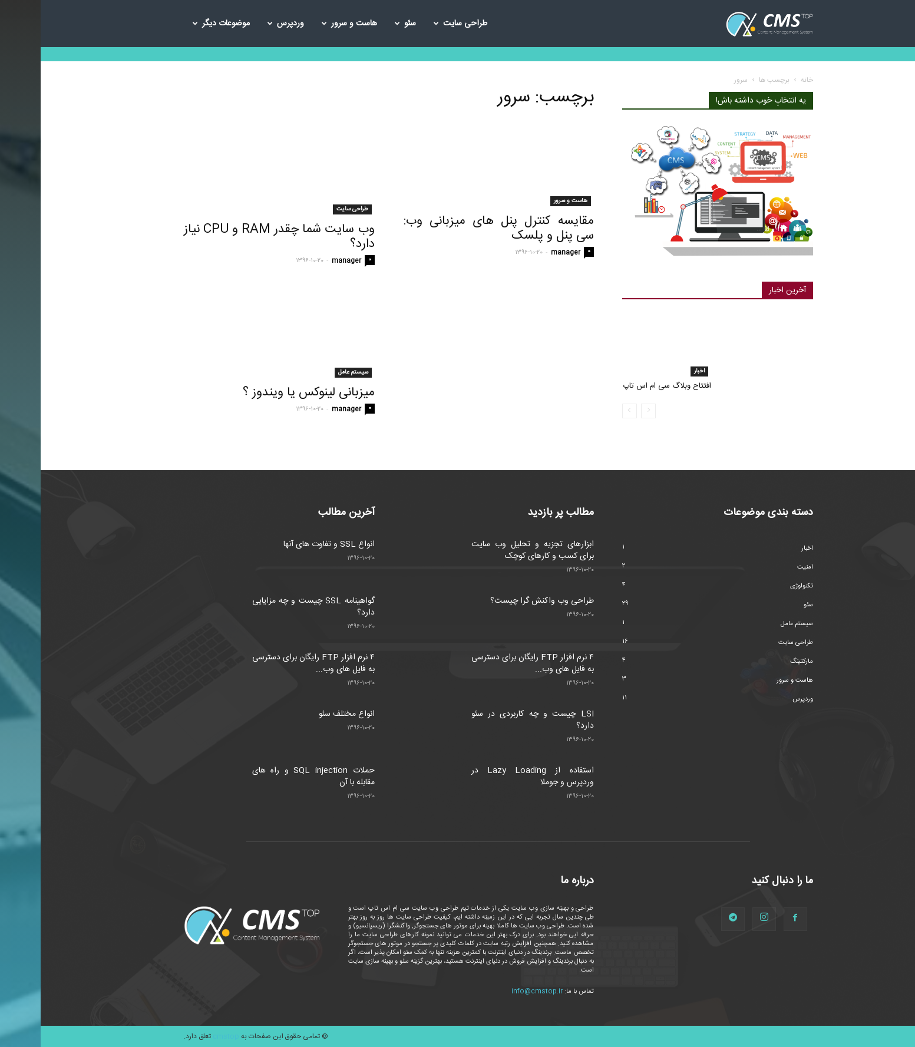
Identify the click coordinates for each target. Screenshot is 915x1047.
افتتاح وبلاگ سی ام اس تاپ (626, 385)
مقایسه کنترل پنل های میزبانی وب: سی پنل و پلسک (457, 228)
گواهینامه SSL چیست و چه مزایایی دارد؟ (273, 607)
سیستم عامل (313, 372)
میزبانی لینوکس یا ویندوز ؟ (268, 392)
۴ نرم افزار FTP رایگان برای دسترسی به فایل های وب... (273, 663)
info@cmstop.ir (496, 991)
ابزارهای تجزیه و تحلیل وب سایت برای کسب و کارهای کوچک (492, 550)
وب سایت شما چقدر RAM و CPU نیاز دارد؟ (238, 237)
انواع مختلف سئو (306, 714)
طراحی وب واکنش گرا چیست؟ (501, 601)
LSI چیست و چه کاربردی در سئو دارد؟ (492, 720)
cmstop (185, 1036)
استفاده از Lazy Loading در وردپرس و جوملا (492, 777)
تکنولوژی (760, 586)
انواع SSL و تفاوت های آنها (288, 544)
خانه (766, 80)
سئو (364, 23)
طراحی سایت (420, 23)
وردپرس (245, 23)
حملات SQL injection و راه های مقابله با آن (273, 777)
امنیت (764, 567)
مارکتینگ (760, 661)
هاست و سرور (308, 23)
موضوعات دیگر (180, 23)
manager (306, 261)
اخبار (658, 371)
